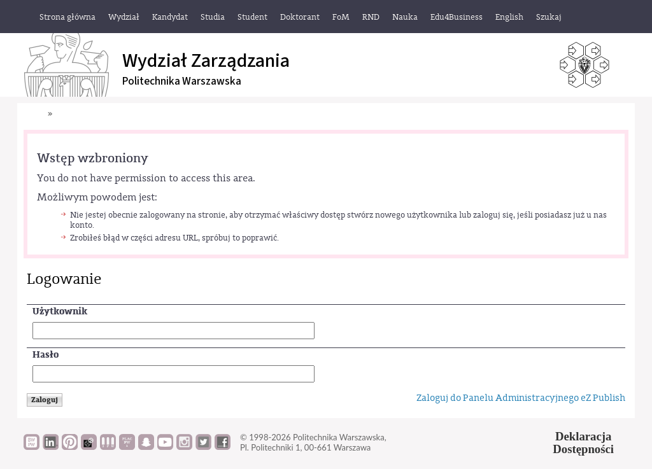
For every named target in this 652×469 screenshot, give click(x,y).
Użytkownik (59, 311)
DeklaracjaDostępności (583, 443)
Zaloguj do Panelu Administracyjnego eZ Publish (520, 398)
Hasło (45, 354)
